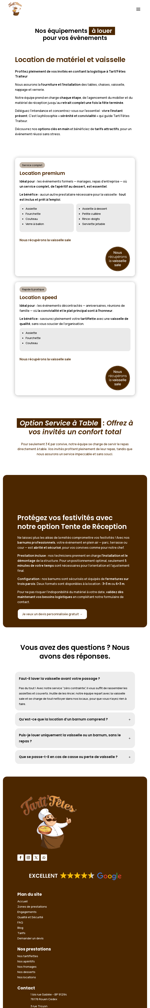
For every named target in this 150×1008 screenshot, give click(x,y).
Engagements (27, 912)
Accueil (22, 901)
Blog (20, 928)
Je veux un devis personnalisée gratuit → (52, 614)
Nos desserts (26, 972)
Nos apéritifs (26, 961)
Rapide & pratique (33, 289)
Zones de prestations (32, 907)
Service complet (32, 165)
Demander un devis (30, 938)
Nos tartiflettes (27, 956)
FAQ (20, 922)
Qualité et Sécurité (30, 917)
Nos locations (26, 977)
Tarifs (21, 933)
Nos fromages (27, 967)
